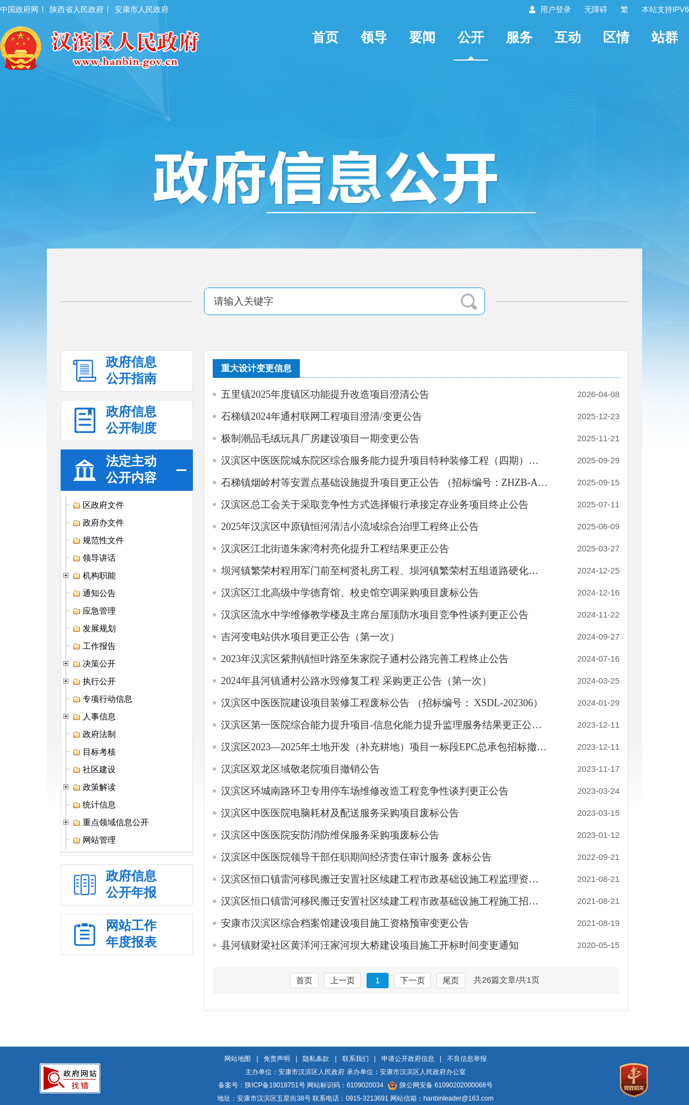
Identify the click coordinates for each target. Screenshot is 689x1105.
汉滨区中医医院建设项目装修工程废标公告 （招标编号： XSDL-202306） (382, 702)
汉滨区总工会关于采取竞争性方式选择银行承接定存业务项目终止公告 (375, 504)
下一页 (412, 980)
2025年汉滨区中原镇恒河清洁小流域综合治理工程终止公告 (350, 526)
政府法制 (94, 734)
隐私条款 (316, 1059)
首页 (325, 37)
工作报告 (94, 646)
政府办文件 (98, 523)
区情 (616, 37)
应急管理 (94, 611)
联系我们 (355, 1059)
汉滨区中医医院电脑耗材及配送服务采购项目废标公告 (340, 813)
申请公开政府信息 (407, 1059)
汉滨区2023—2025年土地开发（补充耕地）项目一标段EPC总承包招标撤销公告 (384, 746)
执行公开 (94, 681)
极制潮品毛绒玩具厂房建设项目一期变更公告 (320, 438)
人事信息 (94, 717)
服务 (519, 37)
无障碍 (595, 9)
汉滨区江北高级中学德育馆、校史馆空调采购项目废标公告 (350, 592)
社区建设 (94, 769)
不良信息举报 (467, 1059)
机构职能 (94, 576)
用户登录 (555, 9)
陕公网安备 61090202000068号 (440, 1085)
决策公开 (94, 664)
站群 (665, 37)
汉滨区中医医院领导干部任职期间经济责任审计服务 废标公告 (356, 857)
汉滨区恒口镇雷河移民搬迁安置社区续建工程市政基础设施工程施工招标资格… (384, 901)
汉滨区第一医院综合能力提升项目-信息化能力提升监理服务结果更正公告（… (384, 724)
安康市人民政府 (142, 9)
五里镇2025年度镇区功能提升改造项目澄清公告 (325, 394)
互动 (568, 37)
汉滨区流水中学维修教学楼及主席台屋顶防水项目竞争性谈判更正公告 (375, 614)
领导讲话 (94, 558)
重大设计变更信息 (256, 368)
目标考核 (94, 752)
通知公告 (94, 593)
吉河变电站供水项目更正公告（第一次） (310, 636)
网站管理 (94, 840)
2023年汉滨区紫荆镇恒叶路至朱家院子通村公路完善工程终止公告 (365, 658)
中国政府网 (19, 9)
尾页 (451, 980)
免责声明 (276, 1059)
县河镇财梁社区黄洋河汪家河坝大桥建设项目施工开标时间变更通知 (370, 945)
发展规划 (94, 628)
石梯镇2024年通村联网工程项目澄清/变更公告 (321, 416)
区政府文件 (98, 505)
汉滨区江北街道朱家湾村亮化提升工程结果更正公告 (335, 548)
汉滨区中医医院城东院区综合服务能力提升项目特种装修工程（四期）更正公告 (384, 460)
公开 (470, 37)
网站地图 (237, 1059)
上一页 (342, 980)
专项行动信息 (102, 699)
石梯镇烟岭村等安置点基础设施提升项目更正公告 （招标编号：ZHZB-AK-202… (384, 482)
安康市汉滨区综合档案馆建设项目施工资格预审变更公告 (345, 923)
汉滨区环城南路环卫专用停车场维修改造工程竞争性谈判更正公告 (365, 791)
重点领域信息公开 (110, 822)
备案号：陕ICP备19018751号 (261, 1085)
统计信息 (94, 805)
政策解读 (94, 787)
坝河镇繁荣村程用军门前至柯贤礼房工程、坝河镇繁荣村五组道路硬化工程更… (384, 570)
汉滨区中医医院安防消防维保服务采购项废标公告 (330, 835)
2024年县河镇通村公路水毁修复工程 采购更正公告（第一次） (356, 680)
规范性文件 (98, 540)
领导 (373, 37)
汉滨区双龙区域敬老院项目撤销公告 (300, 768)
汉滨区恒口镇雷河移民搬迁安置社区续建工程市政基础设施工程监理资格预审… (384, 879)
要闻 (422, 37)
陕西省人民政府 (77, 9)
